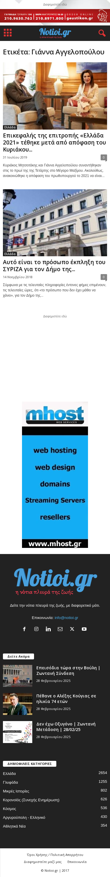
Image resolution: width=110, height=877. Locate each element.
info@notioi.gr (66, 617)
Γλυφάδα (10, 782)
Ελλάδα (10, 127)
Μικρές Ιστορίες (16, 791)
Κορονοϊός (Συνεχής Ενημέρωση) (31, 800)
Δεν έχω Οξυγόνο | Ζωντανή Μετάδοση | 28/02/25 (66, 726)
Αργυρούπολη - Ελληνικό (24, 817)
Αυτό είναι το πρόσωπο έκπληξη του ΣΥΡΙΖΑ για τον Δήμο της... (54, 265)
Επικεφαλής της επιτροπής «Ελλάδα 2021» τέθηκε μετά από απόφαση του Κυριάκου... (54, 142)
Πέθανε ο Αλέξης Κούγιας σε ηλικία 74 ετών (66, 698)
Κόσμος (9, 809)
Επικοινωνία (77, 861)
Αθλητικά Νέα (14, 826)
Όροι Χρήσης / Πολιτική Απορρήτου (55, 854)
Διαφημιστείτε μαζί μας (43, 861)
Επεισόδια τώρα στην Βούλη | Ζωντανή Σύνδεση (68, 670)
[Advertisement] (55, 357)
